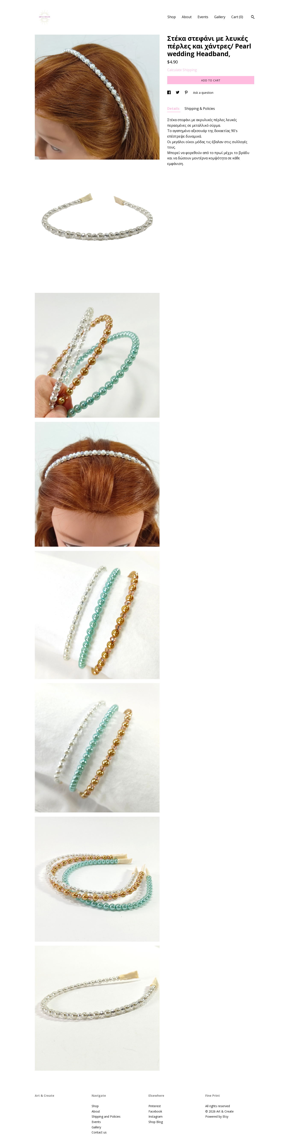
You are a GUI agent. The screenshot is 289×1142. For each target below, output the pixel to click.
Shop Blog (155, 1122)
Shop (171, 17)
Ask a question (203, 93)
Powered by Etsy (216, 1116)
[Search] (252, 17)
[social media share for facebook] (169, 93)
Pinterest (154, 1106)
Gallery (219, 17)
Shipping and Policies (106, 1116)
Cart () (237, 17)
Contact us (99, 1132)
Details (173, 108)
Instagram (155, 1116)
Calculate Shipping (182, 70)
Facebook (155, 1111)
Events (203, 17)
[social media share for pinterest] (187, 93)
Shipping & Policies (200, 108)
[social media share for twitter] (178, 93)
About (187, 17)
